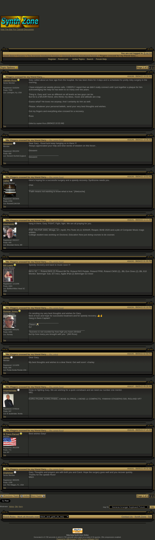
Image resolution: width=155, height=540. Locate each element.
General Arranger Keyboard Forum (79, 56)
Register (52, 59)
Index (25, 496)
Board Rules (9, 516)
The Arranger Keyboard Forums (43, 56)
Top (4, 126)
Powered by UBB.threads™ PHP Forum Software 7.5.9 (77, 539)
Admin (11, 506)
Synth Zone (9, 56)
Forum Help (101, 59)
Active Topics (78, 59)
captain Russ (10, 80)
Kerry (21, 506)
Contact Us (127, 516)
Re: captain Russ (56, 140)
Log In (148, 53)
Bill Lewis (8, 265)
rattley (6, 358)
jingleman (8, 473)
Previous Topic (10, 496)
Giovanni (7, 144)
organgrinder (10, 390)
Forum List (63, 59)
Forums (21, 56)
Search (90, 59)
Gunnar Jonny (10, 311)
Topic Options (9, 67)
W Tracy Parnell (11, 434)
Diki (16, 506)
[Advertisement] (97, 22)
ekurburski (8, 224)
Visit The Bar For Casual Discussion (17, 29)
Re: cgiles (53, 354)
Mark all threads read (28, 516)
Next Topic (38, 496)
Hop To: (106, 507)
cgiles (6, 180)
